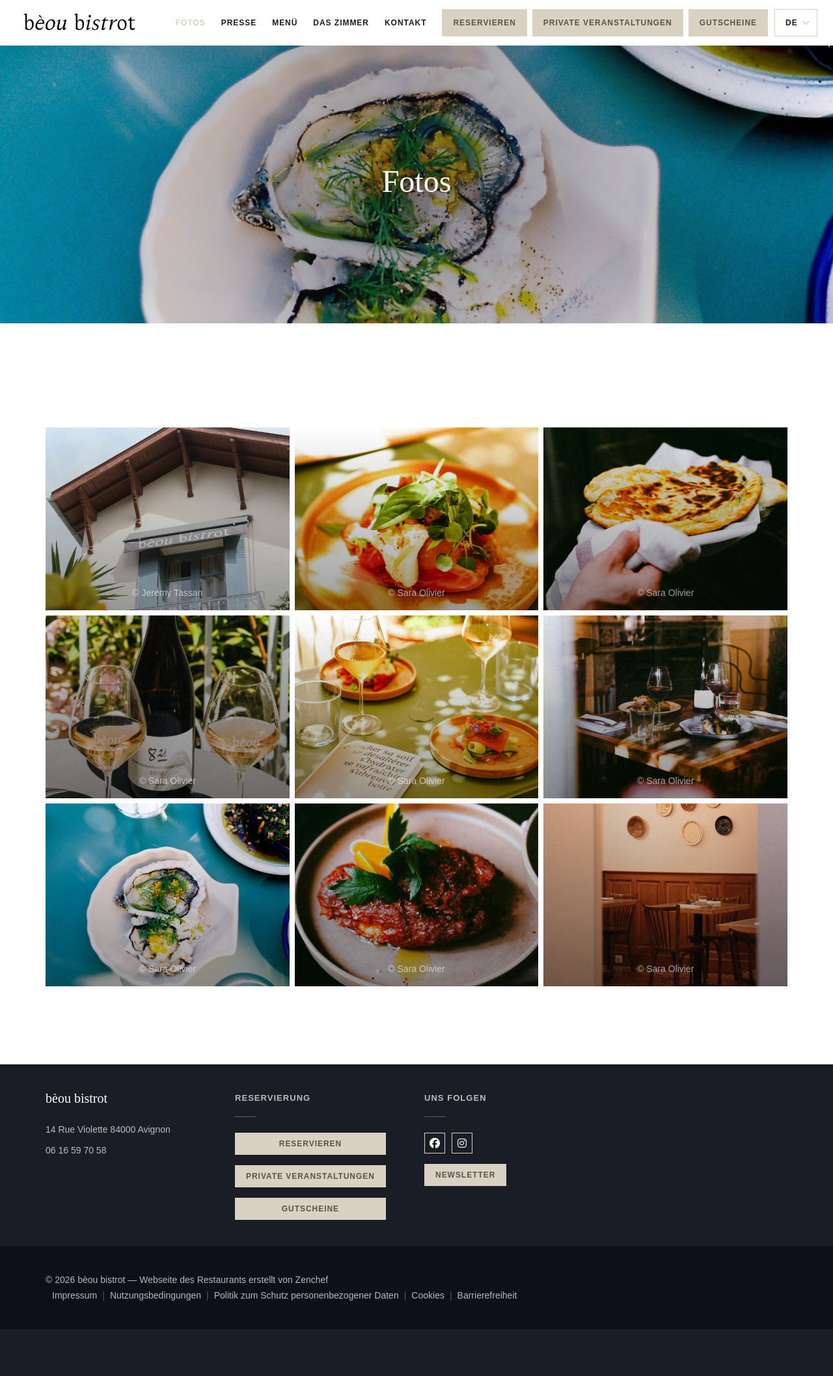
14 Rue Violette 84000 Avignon (132, 1128)
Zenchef (312, 1280)
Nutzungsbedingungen (162, 1296)
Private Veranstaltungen (607, 22)
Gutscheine (728, 22)
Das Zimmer (341, 21)
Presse (238, 22)
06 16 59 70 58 (76, 1150)
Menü (284, 21)
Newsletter (465, 1175)
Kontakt (406, 22)
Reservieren (484, 22)
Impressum (81, 1296)
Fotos (191, 22)
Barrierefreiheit (487, 1296)
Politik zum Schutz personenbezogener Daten (313, 1296)
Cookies (434, 1296)
